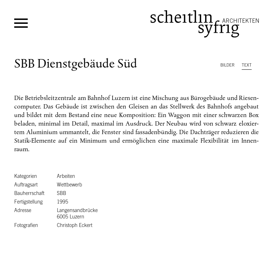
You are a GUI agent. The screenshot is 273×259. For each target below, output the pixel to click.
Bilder (227, 65)
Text (247, 65)
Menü (21, 23)
